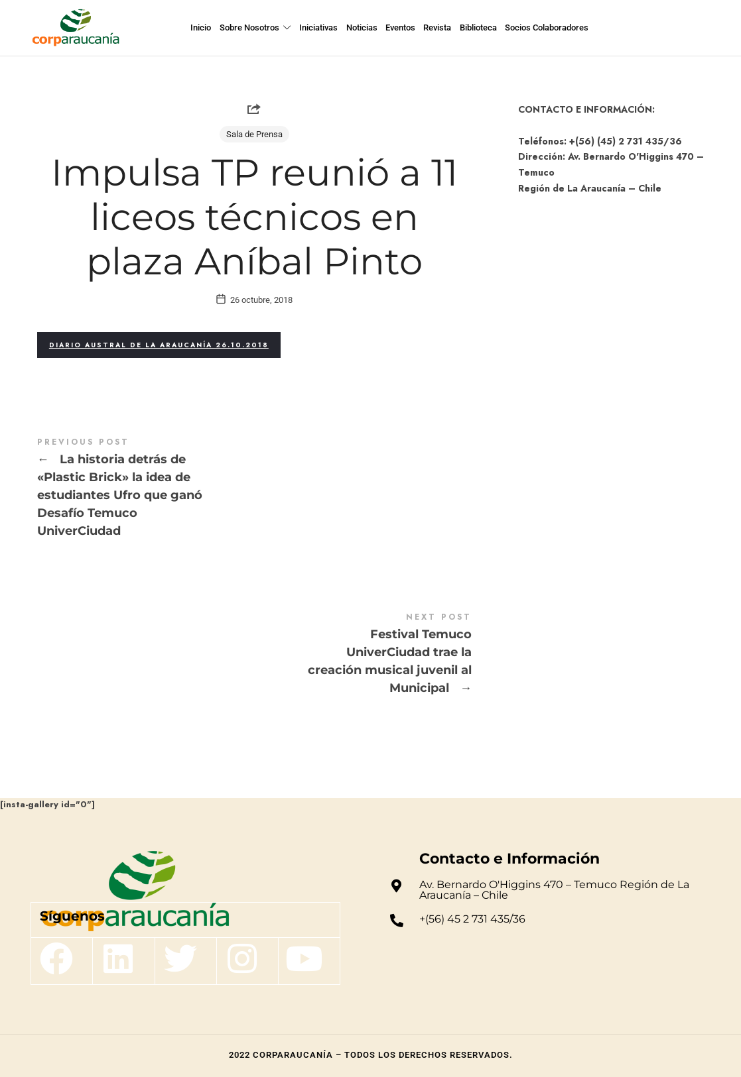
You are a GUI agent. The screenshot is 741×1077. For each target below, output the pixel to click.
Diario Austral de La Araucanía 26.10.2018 (159, 345)
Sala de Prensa (254, 134)
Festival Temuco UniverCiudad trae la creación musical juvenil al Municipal (254, 654)
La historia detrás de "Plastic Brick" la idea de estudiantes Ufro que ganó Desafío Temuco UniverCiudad (254, 488)
